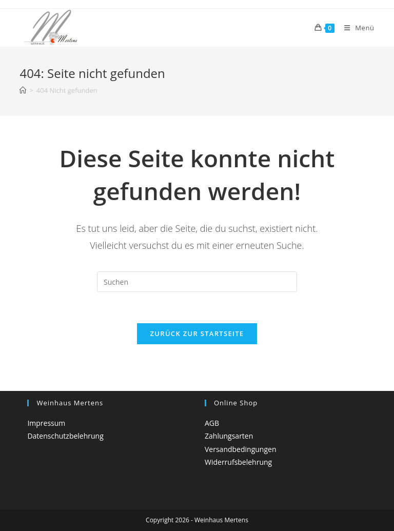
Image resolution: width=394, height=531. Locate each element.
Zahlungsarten (229, 436)
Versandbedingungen (240, 449)
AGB (212, 423)
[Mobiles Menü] (356, 27)
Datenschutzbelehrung (65, 436)
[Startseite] (22, 90)
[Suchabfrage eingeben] (197, 281)
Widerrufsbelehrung (238, 462)
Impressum (46, 423)
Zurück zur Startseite (197, 333)
